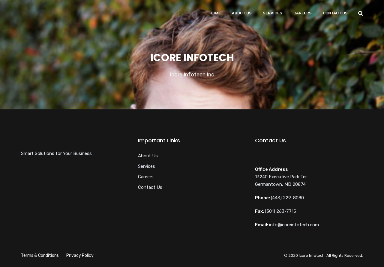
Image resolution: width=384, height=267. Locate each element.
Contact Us (335, 13)
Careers (302, 13)
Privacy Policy (80, 255)
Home (215, 13)
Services (272, 13)
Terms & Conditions (40, 255)
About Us (242, 13)
